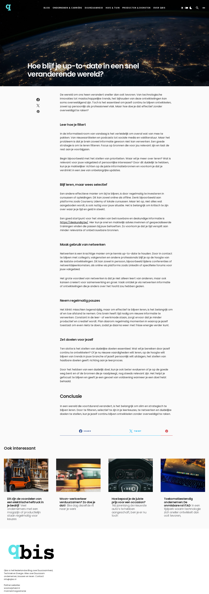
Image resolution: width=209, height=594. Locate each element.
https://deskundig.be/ (74, 222)
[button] (186, 7)
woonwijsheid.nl (12, 588)
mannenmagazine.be (15, 591)
